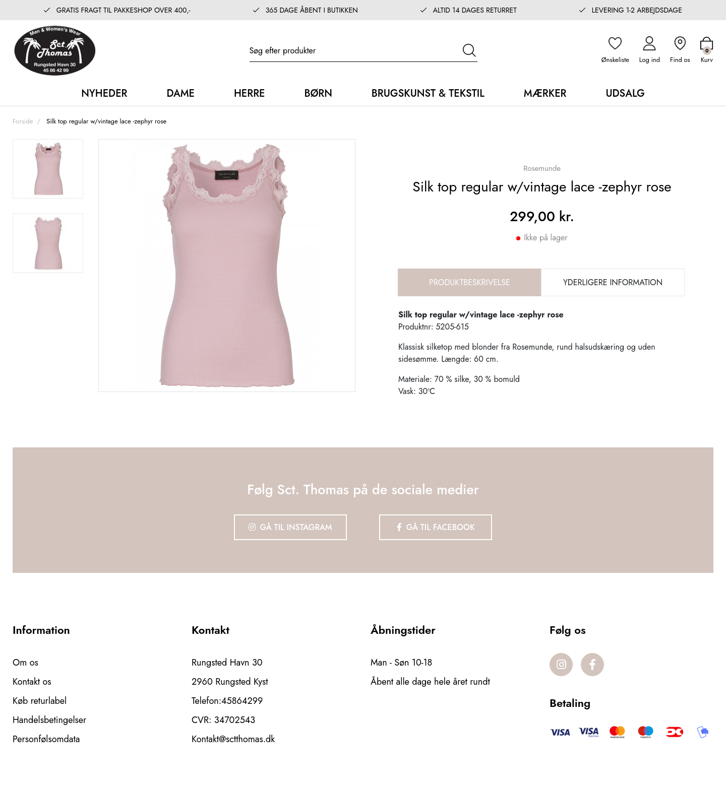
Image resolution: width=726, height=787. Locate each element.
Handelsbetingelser (49, 720)
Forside (23, 121)
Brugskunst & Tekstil (428, 93)
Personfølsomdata (46, 739)
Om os (25, 662)
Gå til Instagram (290, 527)
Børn (318, 93)
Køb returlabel (40, 700)
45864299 (242, 700)
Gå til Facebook (436, 527)
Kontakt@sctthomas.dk (233, 739)
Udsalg (625, 93)
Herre (249, 93)
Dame (180, 93)
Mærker (545, 93)
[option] (48, 169)
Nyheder (104, 93)
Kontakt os (32, 681)
